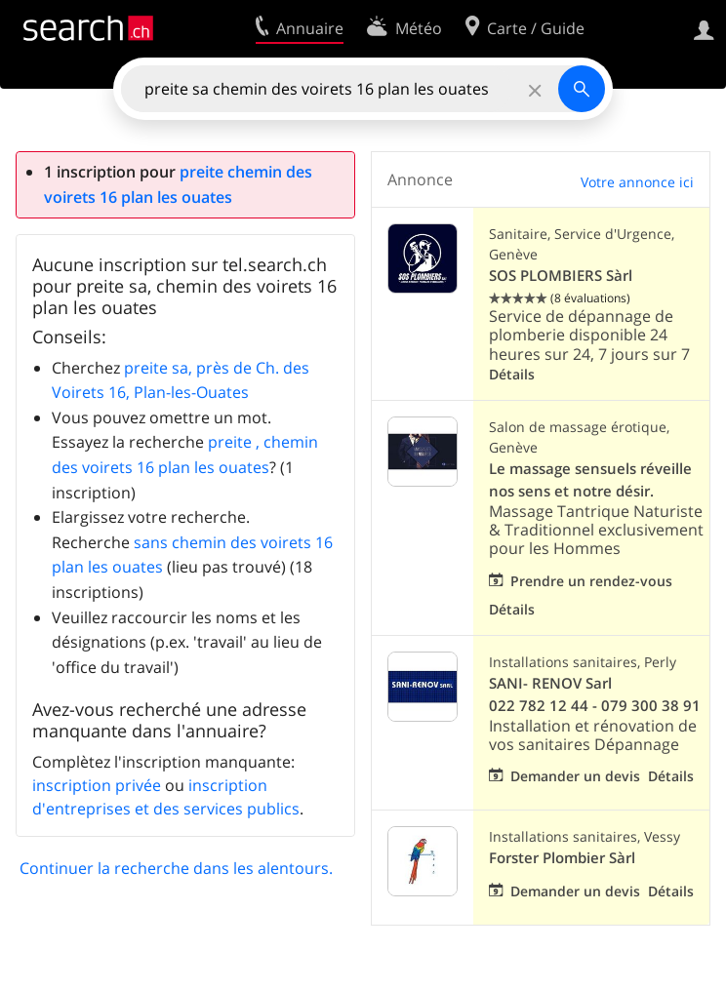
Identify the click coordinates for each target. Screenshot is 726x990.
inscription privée (96, 785)
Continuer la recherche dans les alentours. (176, 868)
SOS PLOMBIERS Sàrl (560, 275)
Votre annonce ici (637, 182)
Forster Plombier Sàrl (562, 858)
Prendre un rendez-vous (591, 581)
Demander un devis (575, 776)
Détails (512, 374)
